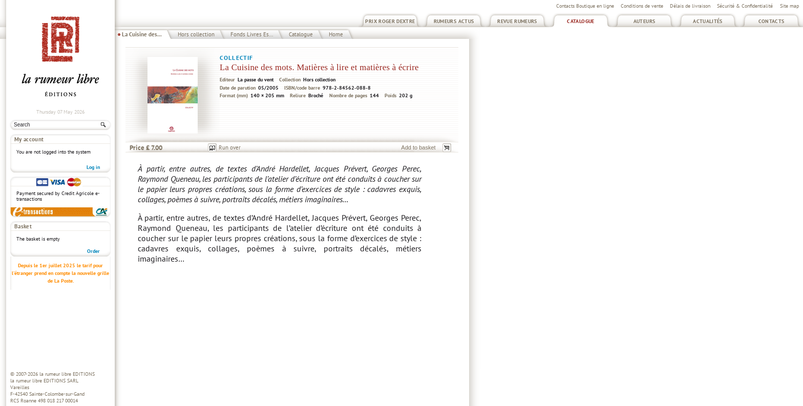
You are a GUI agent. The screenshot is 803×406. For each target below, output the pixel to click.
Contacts (771, 21)
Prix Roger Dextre (390, 21)
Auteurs (644, 21)
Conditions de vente (642, 6)
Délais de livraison (690, 6)
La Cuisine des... (142, 34)
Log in (93, 167)
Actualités (708, 21)
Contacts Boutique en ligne (585, 6)
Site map (789, 6)
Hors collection (196, 34)
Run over (230, 147)
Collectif (236, 57)
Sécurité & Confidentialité (745, 6)
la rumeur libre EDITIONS (67, 374)
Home (336, 34)
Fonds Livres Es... (251, 34)
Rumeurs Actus (454, 21)
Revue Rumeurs (517, 21)
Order (93, 251)
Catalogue (580, 21)
